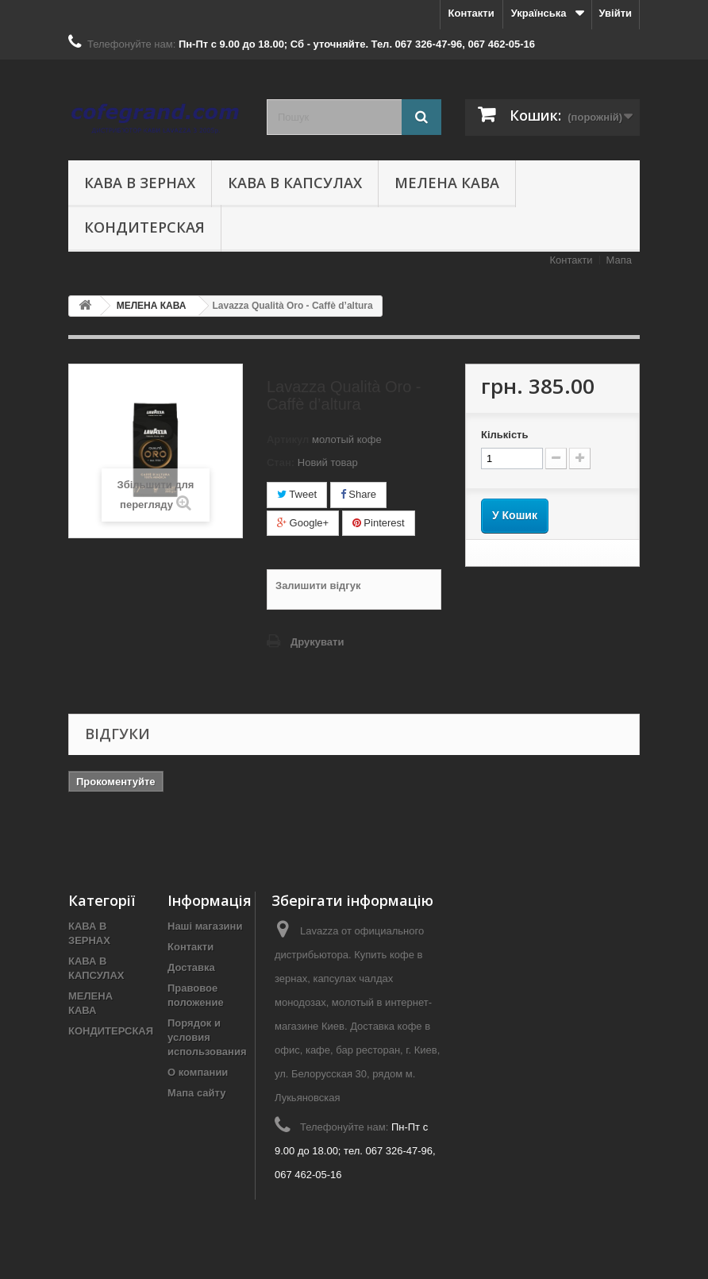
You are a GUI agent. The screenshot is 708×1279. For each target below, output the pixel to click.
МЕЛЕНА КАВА (446, 182)
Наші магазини (204, 926)
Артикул (288, 439)
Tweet (297, 494)
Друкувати (317, 642)
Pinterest (378, 523)
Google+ (303, 523)
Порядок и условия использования (207, 1037)
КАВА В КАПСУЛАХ (295, 182)
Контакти (471, 13)
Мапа (619, 260)
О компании (197, 1072)
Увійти (615, 13)
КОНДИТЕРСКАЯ (144, 227)
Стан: (280, 462)
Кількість (505, 435)
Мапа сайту (196, 1093)
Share (358, 494)
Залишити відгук (317, 585)
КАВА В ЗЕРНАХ (139, 182)
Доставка (191, 967)
